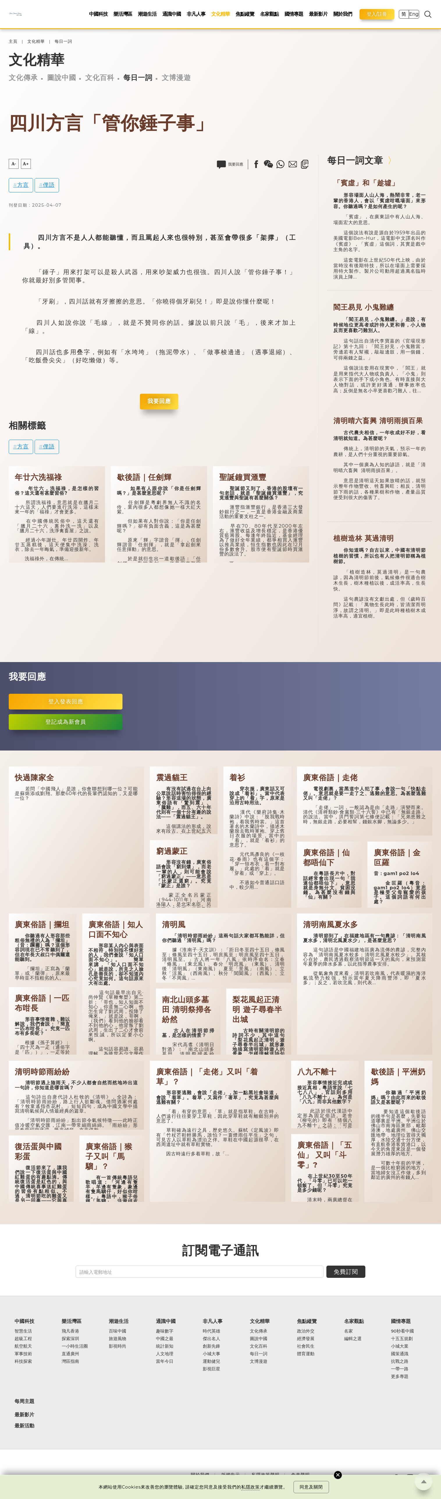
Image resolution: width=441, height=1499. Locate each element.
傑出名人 (211, 1339)
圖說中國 (61, 77)
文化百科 (99, 77)
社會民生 (305, 1346)
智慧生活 (23, 1331)
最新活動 (24, 1426)
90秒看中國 (402, 1331)
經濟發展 (305, 1339)
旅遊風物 (117, 1339)
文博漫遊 (176, 77)
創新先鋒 (211, 1346)
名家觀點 (269, 14)
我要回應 (159, 401)
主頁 (13, 41)
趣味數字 (164, 1331)
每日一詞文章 (355, 160)
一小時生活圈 (75, 1346)
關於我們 (342, 14)
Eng (413, 14)
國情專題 (293, 14)
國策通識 (399, 1354)
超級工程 (23, 1339)
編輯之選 (353, 1339)
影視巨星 (211, 1369)
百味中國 (117, 1331)
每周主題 (24, 1401)
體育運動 (305, 1354)
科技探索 (23, 1361)
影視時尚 (117, 1346)
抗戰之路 (399, 1361)
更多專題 (399, 1376)
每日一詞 (63, 41)
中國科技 (98, 14)
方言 (23, 185)
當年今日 (164, 1361)
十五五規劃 (402, 1339)
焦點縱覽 (245, 14)
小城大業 (399, 1346)
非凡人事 (196, 14)
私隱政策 (250, 1487)
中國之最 (164, 1339)
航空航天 (23, 1346)
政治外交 (305, 1331)
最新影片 (318, 14)
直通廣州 (70, 1354)
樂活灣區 (122, 14)
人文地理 (164, 1354)
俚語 (49, 185)
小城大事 (211, 1354)
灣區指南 (70, 1361)
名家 (348, 1331)
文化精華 (220, 14)
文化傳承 (23, 77)
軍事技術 (23, 1354)
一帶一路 (399, 1369)
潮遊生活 (147, 14)
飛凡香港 (70, 1331)
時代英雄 (211, 1331)
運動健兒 (211, 1361)
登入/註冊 (377, 14)
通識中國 (171, 14)
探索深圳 (70, 1339)
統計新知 (164, 1346)
